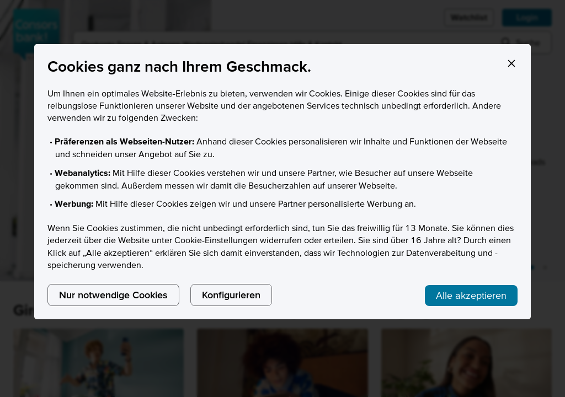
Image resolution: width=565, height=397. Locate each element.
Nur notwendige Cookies (113, 295)
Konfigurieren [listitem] (231, 295)
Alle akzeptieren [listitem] (471, 295)
